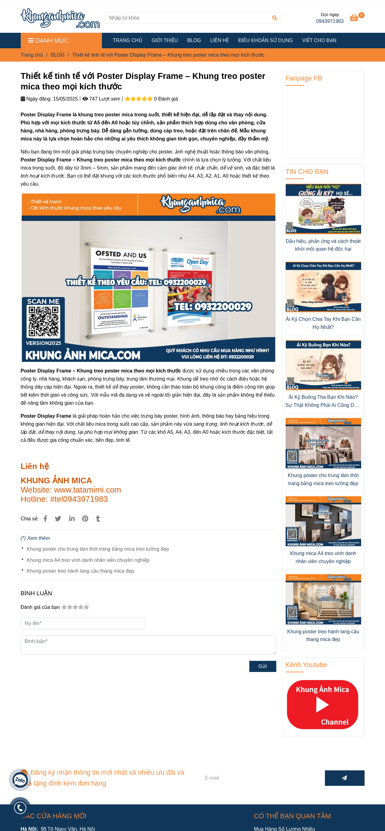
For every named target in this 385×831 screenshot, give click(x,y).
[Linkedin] (72, 518)
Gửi (263, 666)
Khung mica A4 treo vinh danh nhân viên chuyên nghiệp (88, 560)
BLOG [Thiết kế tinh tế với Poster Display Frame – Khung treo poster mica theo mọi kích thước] (57, 55)
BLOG (194, 40)
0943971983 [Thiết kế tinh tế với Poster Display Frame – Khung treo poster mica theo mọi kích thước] (330, 21)
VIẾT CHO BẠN (319, 40)
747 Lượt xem (101, 98)
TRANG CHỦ (127, 40)
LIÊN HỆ (219, 40)
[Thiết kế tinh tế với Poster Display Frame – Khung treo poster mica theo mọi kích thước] (60, 18)
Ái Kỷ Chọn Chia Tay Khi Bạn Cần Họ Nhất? (323, 323)
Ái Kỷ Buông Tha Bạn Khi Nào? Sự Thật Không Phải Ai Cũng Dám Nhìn (323, 401)
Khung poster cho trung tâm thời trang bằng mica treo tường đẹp (98, 549)
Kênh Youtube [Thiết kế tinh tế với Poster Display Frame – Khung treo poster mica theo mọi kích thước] (306, 665)
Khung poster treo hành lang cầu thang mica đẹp (80, 571)
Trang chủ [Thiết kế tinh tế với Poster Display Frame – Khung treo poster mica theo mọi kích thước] (32, 55)
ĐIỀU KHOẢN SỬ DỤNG (265, 40)
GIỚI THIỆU (165, 40)
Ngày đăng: (36, 98)
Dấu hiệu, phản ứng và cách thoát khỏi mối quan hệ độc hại (323, 245)
